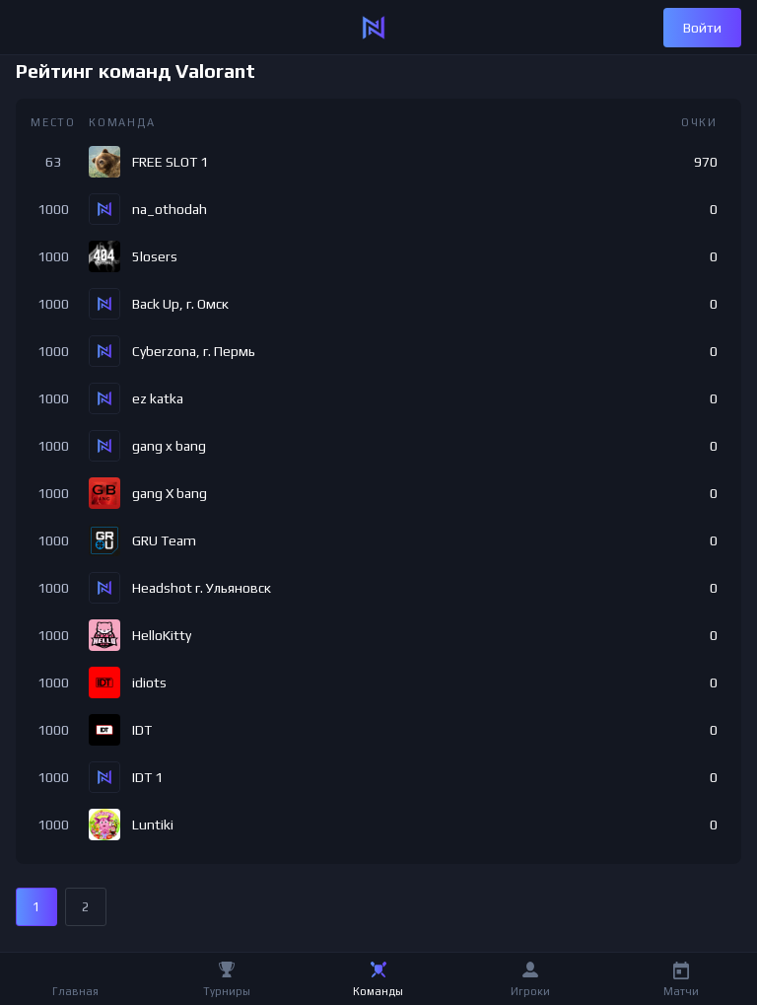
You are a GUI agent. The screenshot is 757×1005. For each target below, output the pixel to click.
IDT (142, 730)
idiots (149, 682)
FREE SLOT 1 (170, 162)
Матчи (681, 991)
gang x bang (169, 446)
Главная (75, 991)
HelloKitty (161, 635)
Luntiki (152, 824)
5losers (154, 256)
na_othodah (169, 209)
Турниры (226, 991)
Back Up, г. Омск (180, 304)
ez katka (157, 398)
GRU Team (164, 540)
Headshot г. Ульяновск (201, 588)
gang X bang (169, 493)
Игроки (530, 991)
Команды (378, 991)
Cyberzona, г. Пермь (193, 351)
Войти (702, 28)
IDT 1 (147, 777)
